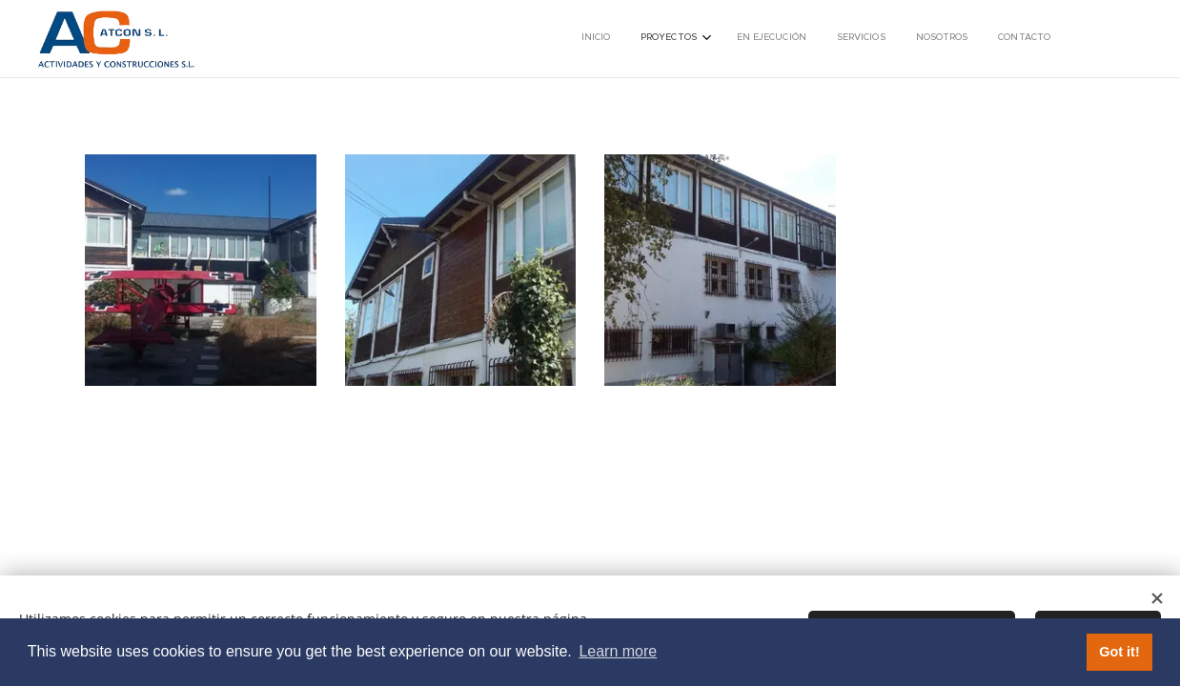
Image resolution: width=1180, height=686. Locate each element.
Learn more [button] (618, 651)
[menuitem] (894, 39)
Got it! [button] (1119, 651)
